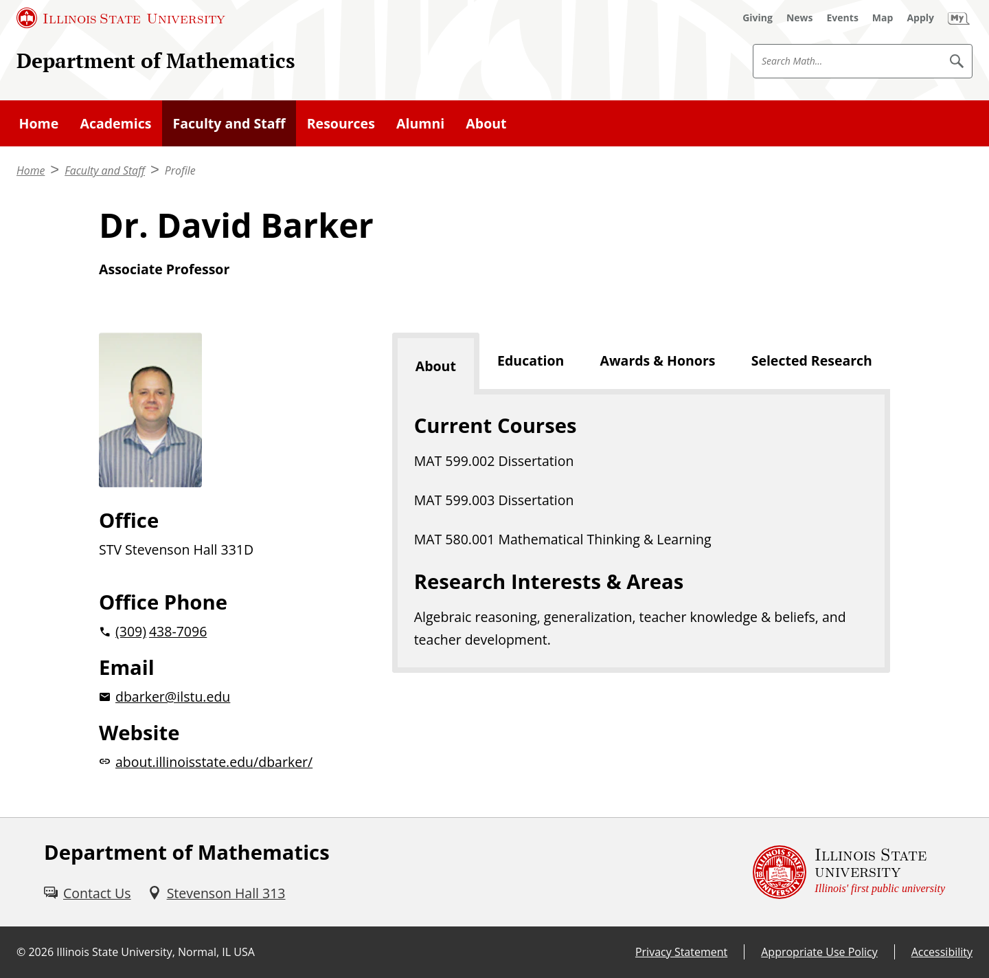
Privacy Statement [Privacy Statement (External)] (681, 951)
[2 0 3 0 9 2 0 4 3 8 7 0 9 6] (223, 631)
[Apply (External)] (920, 18)
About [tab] (436, 366)
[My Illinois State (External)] (959, 18)
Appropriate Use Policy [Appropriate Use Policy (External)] (819, 951)
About (486, 123)
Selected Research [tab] (811, 360)
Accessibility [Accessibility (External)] (942, 951)
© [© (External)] (20, 951)
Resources (341, 123)
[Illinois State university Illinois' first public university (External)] (849, 872)
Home (39, 123)
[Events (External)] (842, 18)
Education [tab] (530, 360)
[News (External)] (800, 18)
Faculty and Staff (229, 123)
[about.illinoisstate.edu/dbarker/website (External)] (223, 762)
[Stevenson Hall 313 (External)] (217, 893)
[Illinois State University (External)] (120, 18)
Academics (115, 123)
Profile (180, 170)
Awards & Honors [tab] (657, 360)
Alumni (420, 123)
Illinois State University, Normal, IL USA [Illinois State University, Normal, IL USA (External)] (155, 951)
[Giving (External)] (757, 18)
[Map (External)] (882, 18)
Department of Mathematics (155, 60)
